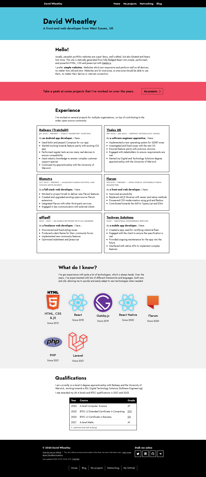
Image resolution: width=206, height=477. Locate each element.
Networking (146, 3)
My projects (130, 3)
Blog (159, 3)
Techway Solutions (119, 217)
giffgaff (44, 217)
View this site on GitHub (52, 452)
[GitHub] (153, 454)
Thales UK (113, 130)
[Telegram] (160, 454)
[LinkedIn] (145, 454)
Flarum (111, 178)
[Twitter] (138, 454)
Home (117, 3)
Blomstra (45, 178)
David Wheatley (53, 3)
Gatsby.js (106, 63)
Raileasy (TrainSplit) (53, 130)
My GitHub (129, 468)
